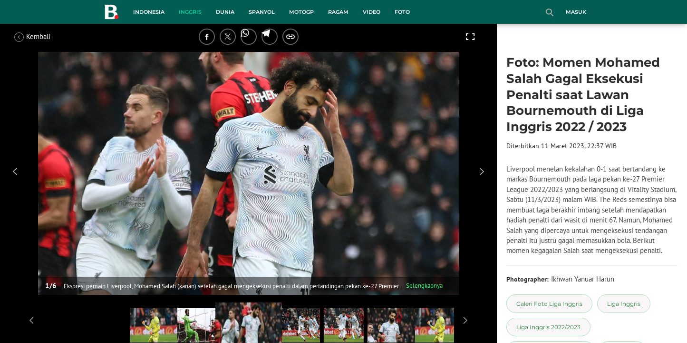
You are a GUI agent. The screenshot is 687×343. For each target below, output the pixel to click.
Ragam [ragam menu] (338, 12)
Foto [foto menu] (402, 12)
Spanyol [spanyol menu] (262, 12)
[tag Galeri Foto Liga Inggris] (549, 303)
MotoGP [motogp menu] (301, 12)
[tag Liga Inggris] (623, 303)
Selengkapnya (424, 286)
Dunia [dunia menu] (225, 12)
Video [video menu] (371, 12)
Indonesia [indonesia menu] (148, 12)
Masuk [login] (576, 12)
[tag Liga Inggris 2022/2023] (548, 327)
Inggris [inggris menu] (190, 12)
